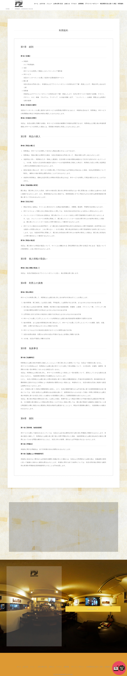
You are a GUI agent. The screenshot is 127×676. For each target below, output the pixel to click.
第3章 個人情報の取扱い (34, 258)
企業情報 (81, 3)
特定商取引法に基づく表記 (108, 3)
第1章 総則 (27, 47)
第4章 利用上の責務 (32, 283)
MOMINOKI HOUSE (66, 674)
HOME (7, 9)
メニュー (49, 3)
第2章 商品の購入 (30, 136)
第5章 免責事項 (29, 348)
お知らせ (67, 3)
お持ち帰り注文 (58, 3)
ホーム (36, 3)
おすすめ (42, 3)
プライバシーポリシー (92, 3)
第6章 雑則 (27, 418)
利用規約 (120, 3)
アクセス (74, 3)
